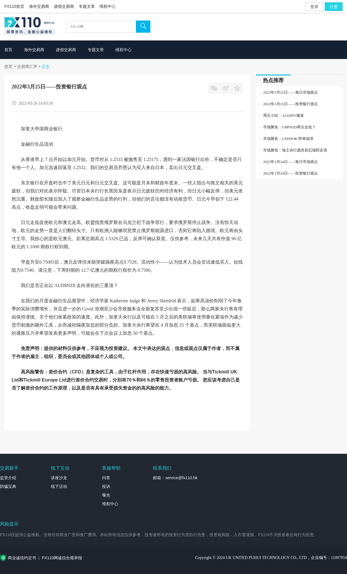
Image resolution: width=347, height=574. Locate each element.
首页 (8, 66)
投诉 (106, 486)
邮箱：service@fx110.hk (175, 477)
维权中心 (107, 6)
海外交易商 (39, 6)
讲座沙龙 (59, 477)
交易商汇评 (27, 66)
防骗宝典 (8, 486)
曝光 (106, 495)
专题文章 (87, 6)
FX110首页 (14, 6)
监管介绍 (8, 477)
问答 (106, 477)
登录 (314, 6)
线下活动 (59, 486)
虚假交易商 (64, 6)
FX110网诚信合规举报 (62, 558)
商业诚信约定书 (22, 558)
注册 (334, 6)
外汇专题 (339, 564)
